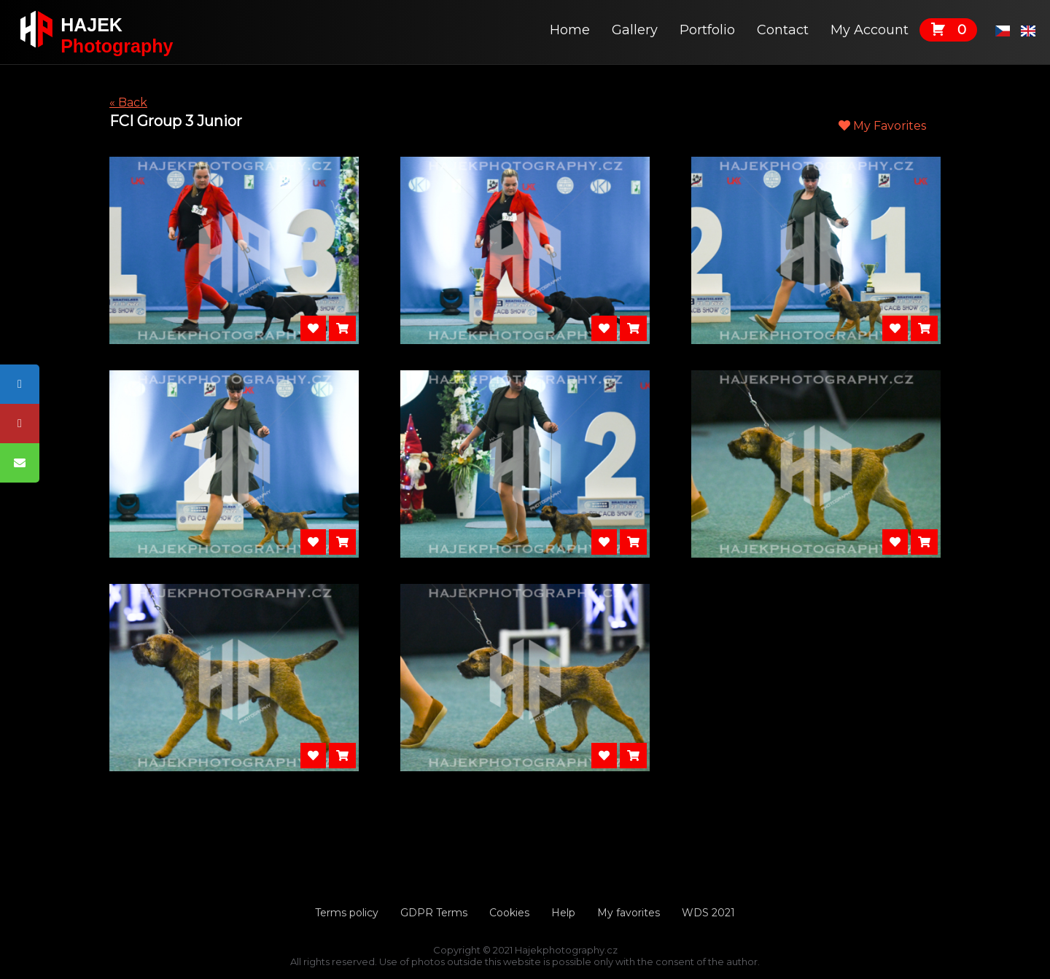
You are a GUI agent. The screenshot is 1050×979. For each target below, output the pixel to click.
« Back (128, 102)
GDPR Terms (433, 912)
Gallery (635, 30)
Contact (783, 30)
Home (570, 30)
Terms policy (346, 912)
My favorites (628, 912)
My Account (870, 30)
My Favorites (882, 126)
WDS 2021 (708, 912)
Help (563, 912)
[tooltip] (19, 384)
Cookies (509, 912)
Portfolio (707, 30)
